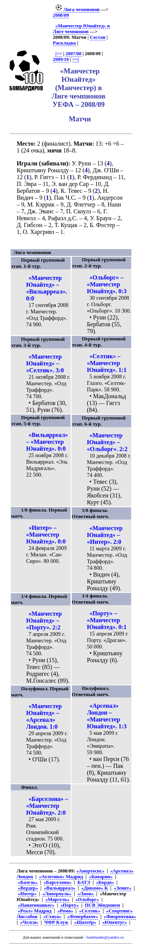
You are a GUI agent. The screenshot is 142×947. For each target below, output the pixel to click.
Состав (97, 37)
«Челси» (29, 922)
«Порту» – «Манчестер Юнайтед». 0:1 (107, 620)
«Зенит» (122, 888)
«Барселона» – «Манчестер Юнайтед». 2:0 (47, 806)
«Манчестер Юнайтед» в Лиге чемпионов (81, 28)
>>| (75, 59)
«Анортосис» (90, 871)
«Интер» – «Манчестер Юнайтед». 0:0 (46, 534)
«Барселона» (58, 882)
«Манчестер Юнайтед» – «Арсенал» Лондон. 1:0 (44, 716)
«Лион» (85, 893)
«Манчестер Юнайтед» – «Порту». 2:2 (44, 620)
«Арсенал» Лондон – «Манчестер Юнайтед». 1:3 (107, 715)
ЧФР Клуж (56, 922)
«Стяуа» (52, 916)
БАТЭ (83, 882)
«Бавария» (100, 876)
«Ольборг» (87, 899)
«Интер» (27, 893)
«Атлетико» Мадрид (61, 876)
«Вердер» (28, 888)
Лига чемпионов (77, 9)
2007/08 (73, 53)
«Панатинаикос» (36, 905)
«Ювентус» (114, 922)
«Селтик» (89, 911)
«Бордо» (105, 882)
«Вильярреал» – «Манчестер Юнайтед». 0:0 (47, 442)
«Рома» (65, 911)
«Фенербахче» (82, 916)
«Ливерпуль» (57, 893)
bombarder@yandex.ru (105, 937)
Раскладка (64, 43)
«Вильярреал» (59, 888)
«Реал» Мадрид (34, 911)
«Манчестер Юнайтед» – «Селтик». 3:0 (45, 363)
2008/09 (61, 15)
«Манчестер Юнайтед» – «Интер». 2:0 (105, 535)
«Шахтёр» (85, 922)
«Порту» (69, 905)
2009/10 (61, 59)
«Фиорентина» (120, 916)
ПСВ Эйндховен (102, 905)
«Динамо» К (94, 888)
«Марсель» (57, 899)
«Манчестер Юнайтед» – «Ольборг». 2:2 (107, 442)
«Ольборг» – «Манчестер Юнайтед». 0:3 (107, 284)
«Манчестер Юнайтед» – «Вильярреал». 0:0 (46, 288)
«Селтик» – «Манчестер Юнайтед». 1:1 (107, 363)
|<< (58, 53)
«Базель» (27, 882)
